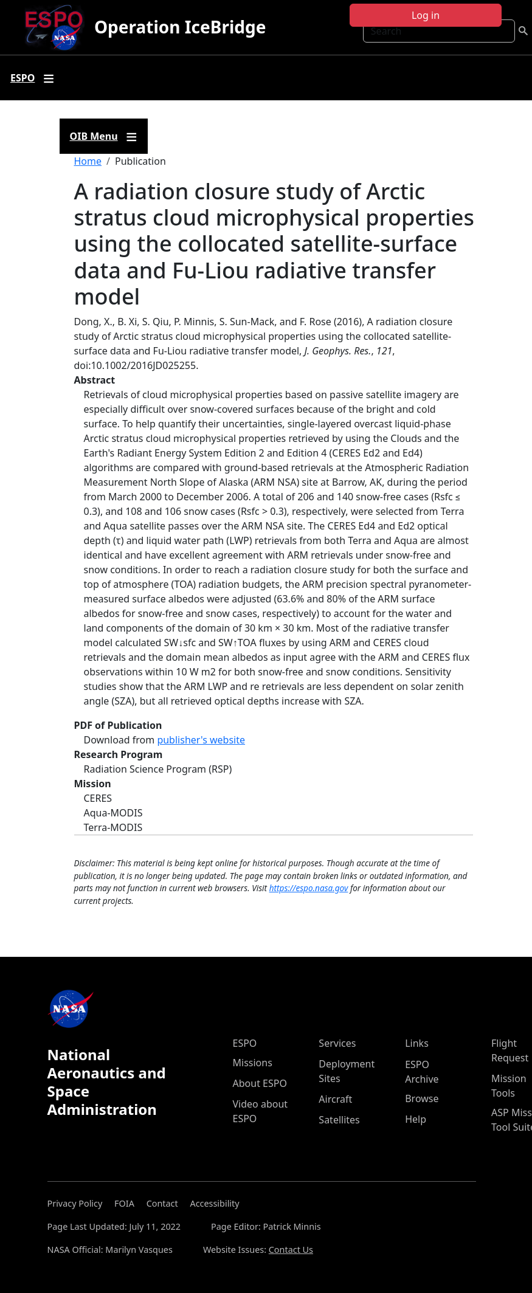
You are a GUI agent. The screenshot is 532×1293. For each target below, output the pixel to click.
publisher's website (201, 739)
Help (415, 1119)
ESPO (245, 1043)
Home (88, 161)
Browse (421, 1098)
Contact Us (291, 1249)
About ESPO (260, 1083)
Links (417, 1043)
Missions (252, 1062)
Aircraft (335, 1099)
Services (337, 1043)
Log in (426, 15)
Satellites (339, 1119)
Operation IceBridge (180, 26)
